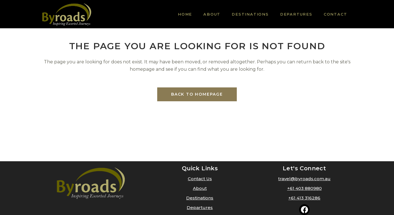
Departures (200, 207)
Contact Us (200, 178)
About (200, 188)
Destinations (199, 198)
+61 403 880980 (304, 188)
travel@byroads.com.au (304, 178)
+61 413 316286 (304, 198)
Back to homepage (197, 94)
